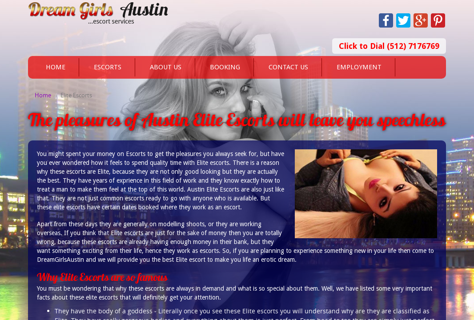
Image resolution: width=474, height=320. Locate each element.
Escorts (107, 67)
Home (55, 67)
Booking (225, 67)
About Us (165, 67)
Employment (359, 67)
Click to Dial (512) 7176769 (389, 46)
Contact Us (288, 67)
